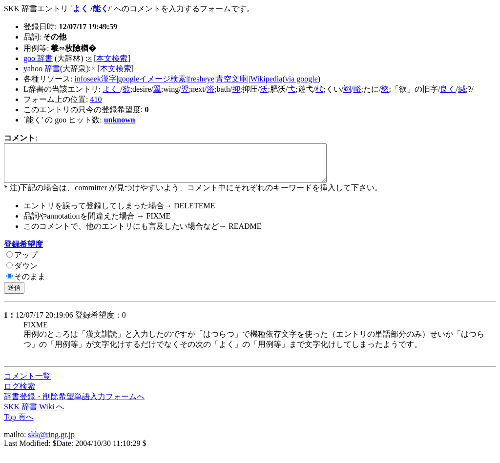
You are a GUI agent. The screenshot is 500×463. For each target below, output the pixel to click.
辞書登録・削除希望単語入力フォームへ (74, 404)
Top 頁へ (19, 424)
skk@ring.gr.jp (51, 442)
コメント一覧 (27, 383)
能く (100, 8)
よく (80, 8)
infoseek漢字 (95, 79)
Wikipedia (266, 79)
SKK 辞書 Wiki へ (34, 414)
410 (96, 99)
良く (448, 89)
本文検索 (111, 58)
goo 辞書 (38, 58)
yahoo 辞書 (41, 68)
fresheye (201, 79)
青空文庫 (231, 79)
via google (301, 79)
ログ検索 (19, 393)
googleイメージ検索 (152, 79)
